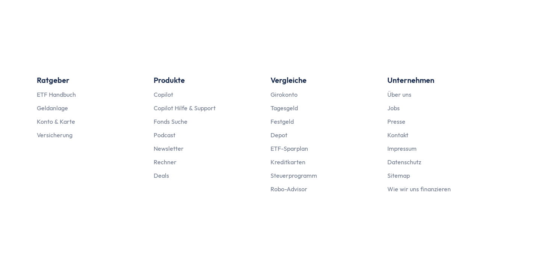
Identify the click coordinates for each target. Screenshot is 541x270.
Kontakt (397, 135)
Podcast (164, 135)
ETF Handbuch (56, 94)
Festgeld (282, 121)
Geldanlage (52, 108)
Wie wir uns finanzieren (419, 189)
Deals (161, 175)
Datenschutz (404, 162)
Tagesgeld (284, 108)
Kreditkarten (287, 162)
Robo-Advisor (288, 189)
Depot (278, 135)
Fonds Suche (170, 121)
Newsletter (169, 148)
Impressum (402, 148)
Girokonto (284, 94)
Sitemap (398, 175)
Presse (396, 121)
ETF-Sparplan (289, 148)
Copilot (163, 94)
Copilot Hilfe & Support (185, 108)
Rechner (165, 162)
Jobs (393, 108)
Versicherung (55, 135)
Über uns (399, 94)
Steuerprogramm (293, 175)
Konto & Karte (56, 121)
